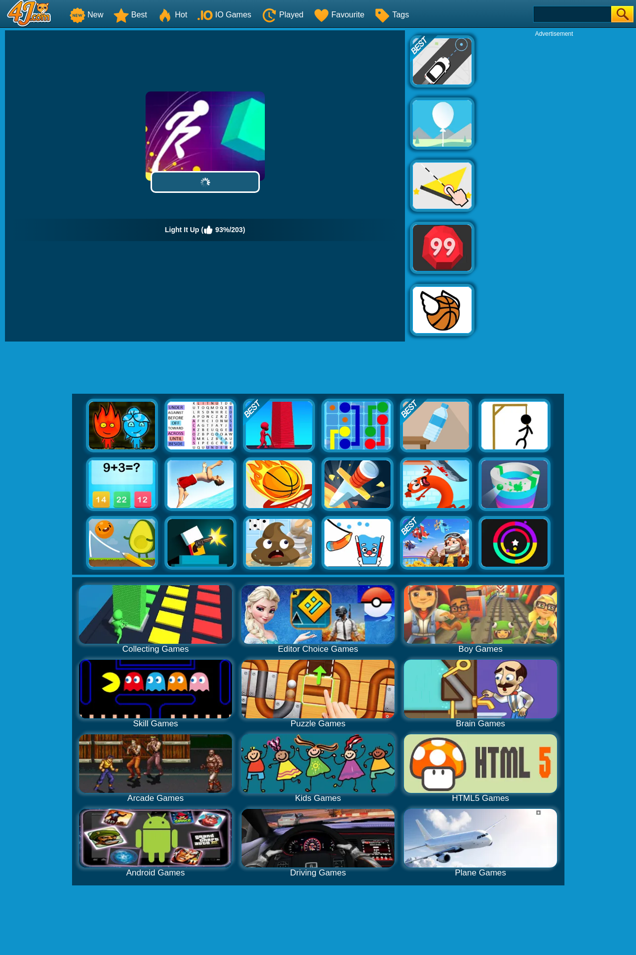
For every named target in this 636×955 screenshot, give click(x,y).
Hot (172, 14)
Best (130, 14)
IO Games (224, 14)
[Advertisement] (554, 187)
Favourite (339, 14)
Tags (391, 14)
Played (282, 14)
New (86, 14)
